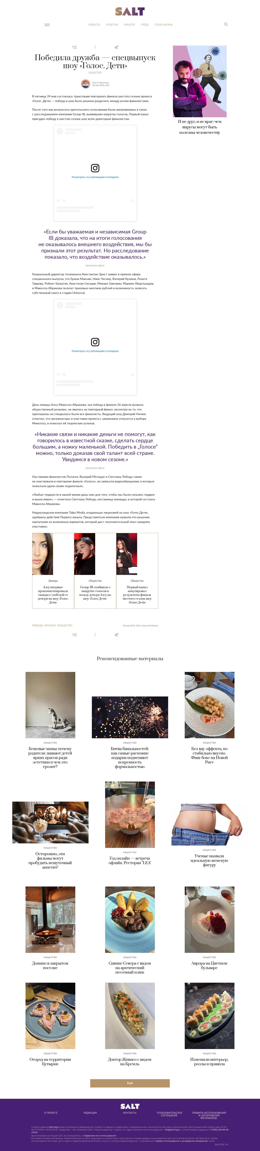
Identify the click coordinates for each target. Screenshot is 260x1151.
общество (65, 625)
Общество (95, 72)
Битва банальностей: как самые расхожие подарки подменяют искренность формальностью (130, 757)
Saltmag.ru (54, 1127)
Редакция (90, 1112)
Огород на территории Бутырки (50, 1062)
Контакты (129, 1112)
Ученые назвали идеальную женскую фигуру (209, 861)
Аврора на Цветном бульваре (209, 965)
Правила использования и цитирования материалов (209, 1115)
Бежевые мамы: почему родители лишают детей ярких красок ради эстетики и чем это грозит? (50, 757)
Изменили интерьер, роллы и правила (209, 1062)
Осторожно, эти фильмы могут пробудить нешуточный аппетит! (50, 861)
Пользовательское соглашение (170, 1114)
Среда (145, 24)
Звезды (53, 581)
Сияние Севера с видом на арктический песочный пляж (130, 968)
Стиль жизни (164, 24)
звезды (38, 625)
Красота (129, 24)
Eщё (130, 1083)
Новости (94, 24)
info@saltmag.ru (173, 1129)
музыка (51, 625)
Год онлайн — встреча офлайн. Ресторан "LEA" (130, 860)
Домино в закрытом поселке (50, 965)
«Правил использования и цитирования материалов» (181, 1141)
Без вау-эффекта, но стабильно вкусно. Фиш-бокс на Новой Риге (209, 755)
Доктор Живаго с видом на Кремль (129, 1062)
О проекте (51, 1112)
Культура (112, 24)
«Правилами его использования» (99, 1135)
